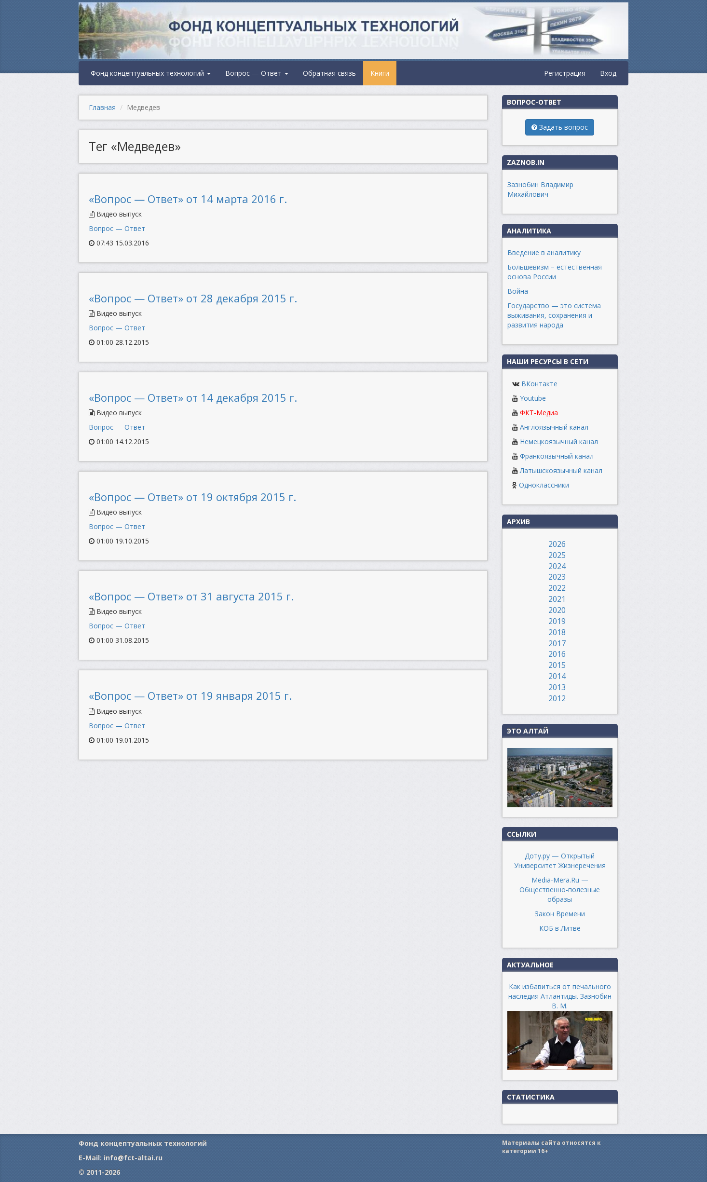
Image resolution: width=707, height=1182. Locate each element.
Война (517, 291)
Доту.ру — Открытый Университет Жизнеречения (560, 860)
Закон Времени (560, 913)
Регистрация (564, 73)
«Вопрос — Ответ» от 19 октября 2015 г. (192, 496)
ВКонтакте (539, 383)
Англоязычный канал (554, 427)
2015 (557, 665)
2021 (557, 599)
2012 (557, 698)
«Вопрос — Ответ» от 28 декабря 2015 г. (193, 298)
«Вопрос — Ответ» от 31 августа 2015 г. (191, 596)
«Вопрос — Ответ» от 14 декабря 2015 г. (193, 397)
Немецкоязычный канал (559, 441)
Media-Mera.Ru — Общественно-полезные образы (559, 889)
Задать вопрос (559, 127)
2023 (557, 576)
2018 (557, 632)
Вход (608, 73)
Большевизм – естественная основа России (554, 271)
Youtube (533, 398)
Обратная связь (329, 73)
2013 (557, 687)
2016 (557, 654)
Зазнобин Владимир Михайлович (540, 189)
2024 (557, 566)
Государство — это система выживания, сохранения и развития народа (554, 315)
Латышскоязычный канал (561, 470)
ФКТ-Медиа (539, 412)
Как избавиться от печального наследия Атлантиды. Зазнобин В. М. (560, 996)
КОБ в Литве (560, 928)
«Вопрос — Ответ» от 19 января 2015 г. (190, 695)
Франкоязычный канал (557, 456)
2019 (557, 621)
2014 (557, 676)
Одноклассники (544, 484)
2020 (557, 610)
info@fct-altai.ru (133, 1157)
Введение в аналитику (544, 252)
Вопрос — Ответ (256, 73)
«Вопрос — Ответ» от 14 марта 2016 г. (188, 198)
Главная (102, 107)
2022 (557, 588)
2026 (557, 544)
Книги (379, 73)
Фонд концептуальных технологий (151, 73)
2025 (557, 555)
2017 (557, 643)
